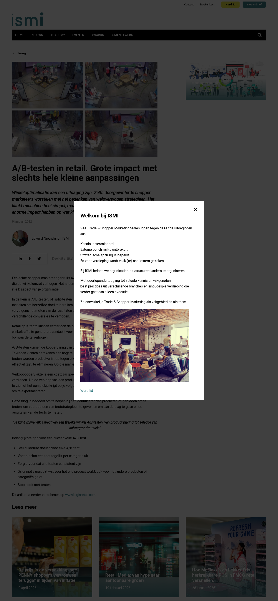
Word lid (86, 391)
